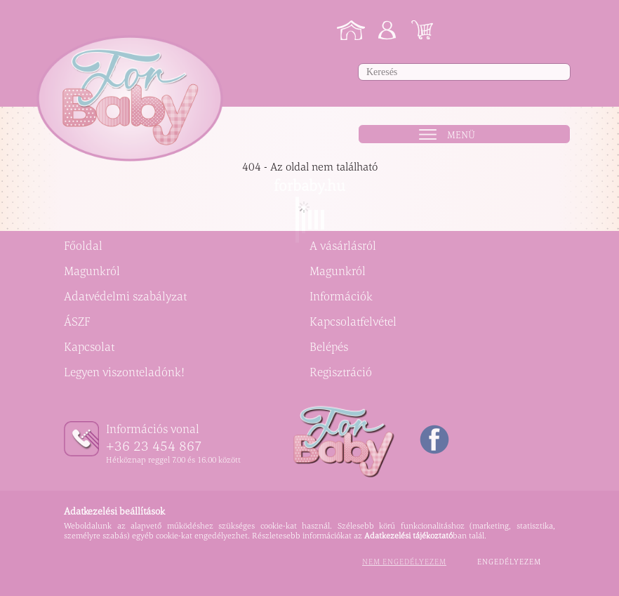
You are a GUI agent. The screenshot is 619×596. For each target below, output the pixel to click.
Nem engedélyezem (404, 562)
